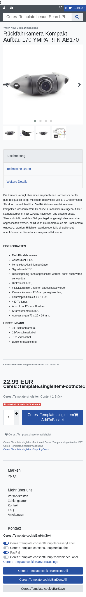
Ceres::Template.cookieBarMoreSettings (30, 562)
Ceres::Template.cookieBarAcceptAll (43, 571)
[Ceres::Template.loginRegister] (12, 8)
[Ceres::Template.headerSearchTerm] (37, 17)
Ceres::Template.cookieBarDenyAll (43, 579)
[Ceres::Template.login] (5, 8)
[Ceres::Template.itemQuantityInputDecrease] (16, 421)
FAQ (11, 510)
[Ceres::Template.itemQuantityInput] (8, 417)
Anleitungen (16, 514)
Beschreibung (16, 156)
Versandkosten (18, 496)
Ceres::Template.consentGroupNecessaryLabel (42, 543)
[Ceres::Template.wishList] (61, 8)
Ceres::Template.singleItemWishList (28, 434)
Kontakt (13, 505)
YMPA (12, 476)
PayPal (15, 552)
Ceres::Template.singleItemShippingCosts (26, 449)
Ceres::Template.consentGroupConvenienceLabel (44, 557)
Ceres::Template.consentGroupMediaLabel (39, 548)
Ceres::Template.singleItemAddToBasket (53, 417)
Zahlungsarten (18, 500)
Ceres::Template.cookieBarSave (43, 588)
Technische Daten (19, 169)
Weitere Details (17, 181)
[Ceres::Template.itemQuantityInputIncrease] (16, 413)
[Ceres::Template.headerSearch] (77, 17)
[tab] (43, 155)
